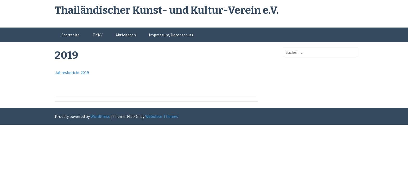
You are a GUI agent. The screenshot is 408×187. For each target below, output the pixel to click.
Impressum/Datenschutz (171, 34)
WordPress (100, 116)
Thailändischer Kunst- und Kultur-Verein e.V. (167, 10)
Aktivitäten (126, 34)
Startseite (70, 34)
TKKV (98, 34)
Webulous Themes (161, 116)
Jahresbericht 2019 (72, 72)
